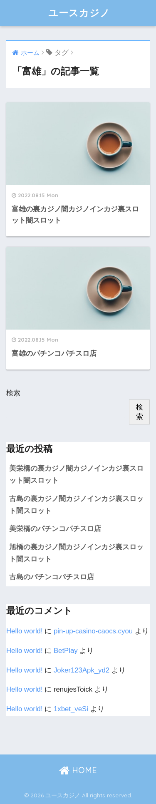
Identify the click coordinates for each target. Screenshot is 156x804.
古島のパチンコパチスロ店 (51, 577)
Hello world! (24, 631)
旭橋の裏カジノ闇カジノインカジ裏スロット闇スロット (76, 553)
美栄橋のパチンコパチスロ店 (55, 529)
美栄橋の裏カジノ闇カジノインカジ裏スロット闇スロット (76, 474)
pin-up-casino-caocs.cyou (93, 631)
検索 (13, 393)
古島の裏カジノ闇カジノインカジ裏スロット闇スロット (76, 505)
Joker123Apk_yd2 (81, 670)
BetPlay (66, 651)
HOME (78, 770)
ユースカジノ (79, 13)
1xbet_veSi (71, 709)
